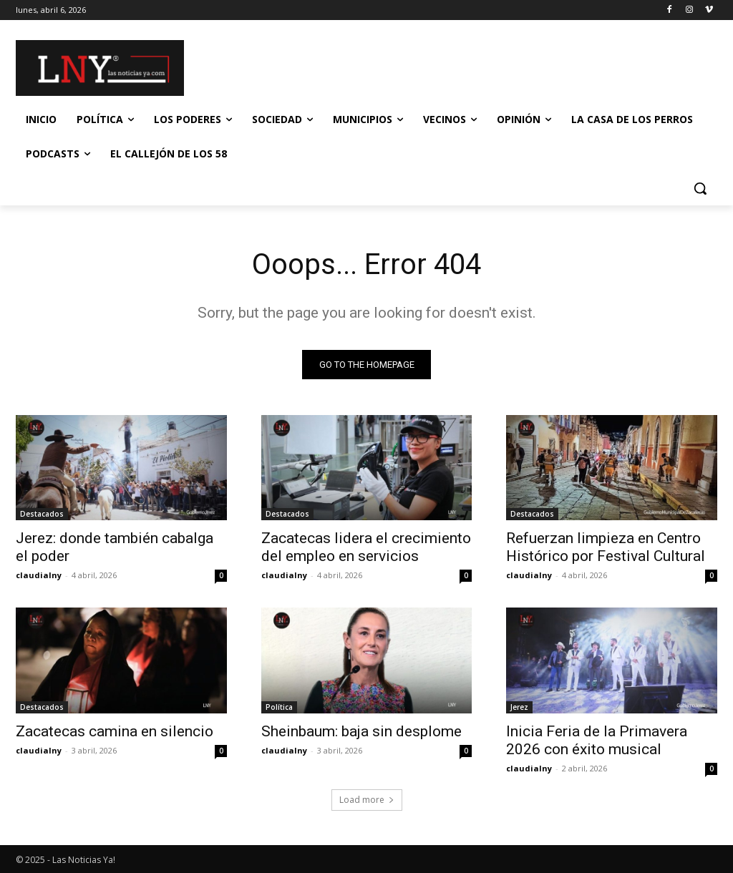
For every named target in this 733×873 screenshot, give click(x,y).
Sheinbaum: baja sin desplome (361, 731)
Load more (366, 800)
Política (279, 707)
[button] (700, 188)
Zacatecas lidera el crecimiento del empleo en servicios (366, 547)
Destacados (42, 514)
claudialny (39, 575)
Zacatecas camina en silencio (114, 731)
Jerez (519, 707)
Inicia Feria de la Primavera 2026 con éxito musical (596, 740)
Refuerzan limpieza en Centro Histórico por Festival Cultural (605, 547)
